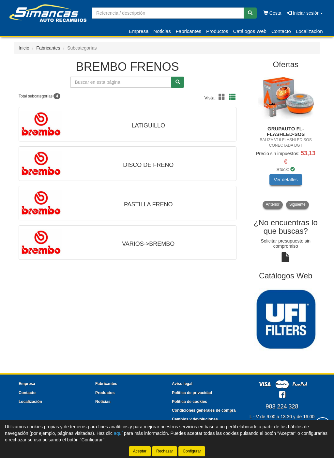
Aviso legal (182, 383)
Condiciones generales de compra (203, 410)
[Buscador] (168, 13)
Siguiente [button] (297, 204)
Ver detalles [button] (285, 179)
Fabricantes (188, 31)
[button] (223, 97)
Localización (309, 31)
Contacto (281, 31)
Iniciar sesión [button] (305, 13)
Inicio (24, 48)
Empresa (138, 31)
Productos (217, 31)
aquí (118, 433)
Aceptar (139, 451)
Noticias (162, 31)
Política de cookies (189, 401)
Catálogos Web (249, 31)
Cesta (272, 13)
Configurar (192, 451)
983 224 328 (282, 406)
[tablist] (286, 141)
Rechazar (164, 451)
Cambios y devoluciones (195, 419)
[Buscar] (250, 13)
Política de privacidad (192, 393)
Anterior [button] (273, 204)
